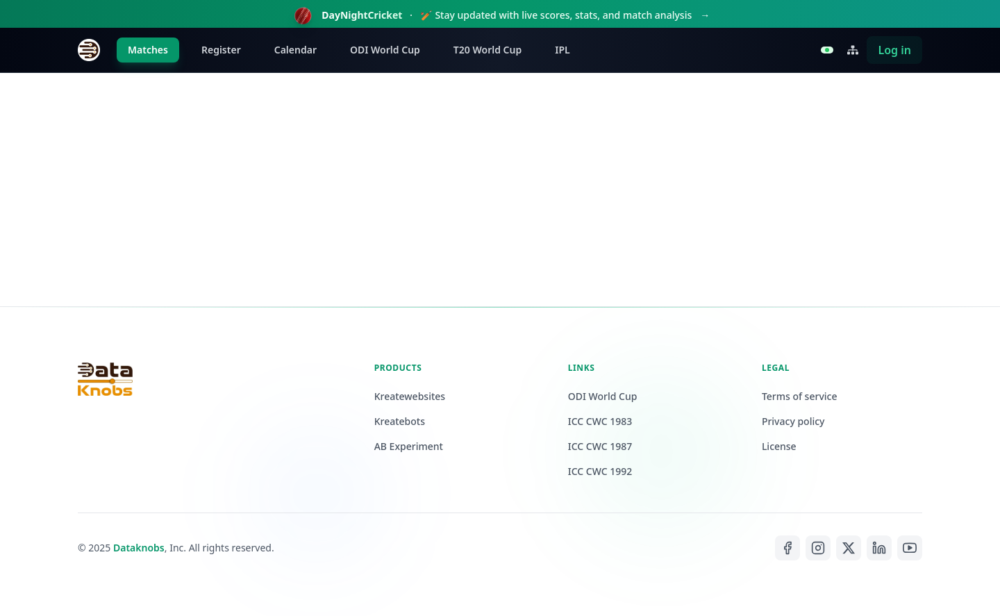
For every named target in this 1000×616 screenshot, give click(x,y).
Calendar (295, 49)
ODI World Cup (385, 49)
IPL (562, 49)
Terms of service (800, 396)
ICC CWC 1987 (600, 446)
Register (221, 49)
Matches (148, 49)
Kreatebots (399, 421)
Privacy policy (793, 421)
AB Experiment (408, 446)
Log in (894, 50)
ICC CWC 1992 (600, 471)
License (779, 446)
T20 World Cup (487, 49)
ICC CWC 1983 (600, 421)
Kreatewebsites (409, 396)
